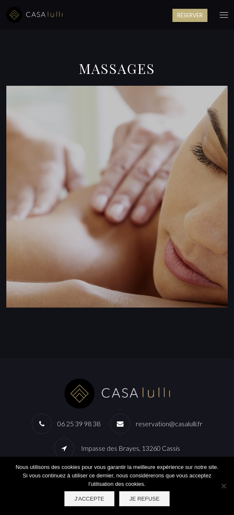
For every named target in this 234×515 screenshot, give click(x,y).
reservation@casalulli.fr (169, 424)
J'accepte (89, 499)
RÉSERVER (190, 15)
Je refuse (144, 499)
